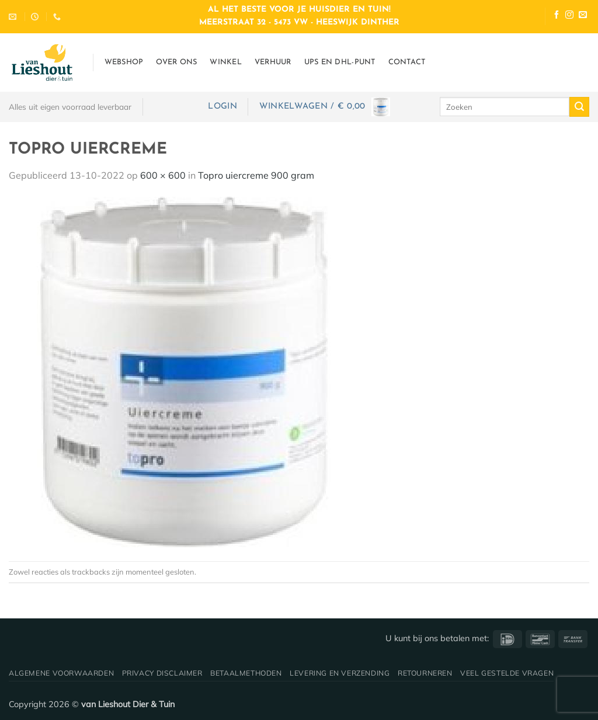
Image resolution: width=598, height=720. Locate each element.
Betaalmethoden (246, 673)
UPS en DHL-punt (340, 62)
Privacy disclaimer (162, 673)
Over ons (176, 62)
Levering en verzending (340, 673)
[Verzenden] (579, 107)
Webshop (124, 62)
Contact (407, 62)
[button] (222, 106)
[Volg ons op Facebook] (556, 16)
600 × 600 (163, 175)
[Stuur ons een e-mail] (583, 16)
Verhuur (273, 62)
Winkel (226, 62)
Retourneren (425, 673)
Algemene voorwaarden (61, 673)
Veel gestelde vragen (507, 673)
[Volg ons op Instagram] (569, 16)
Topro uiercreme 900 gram (256, 175)
